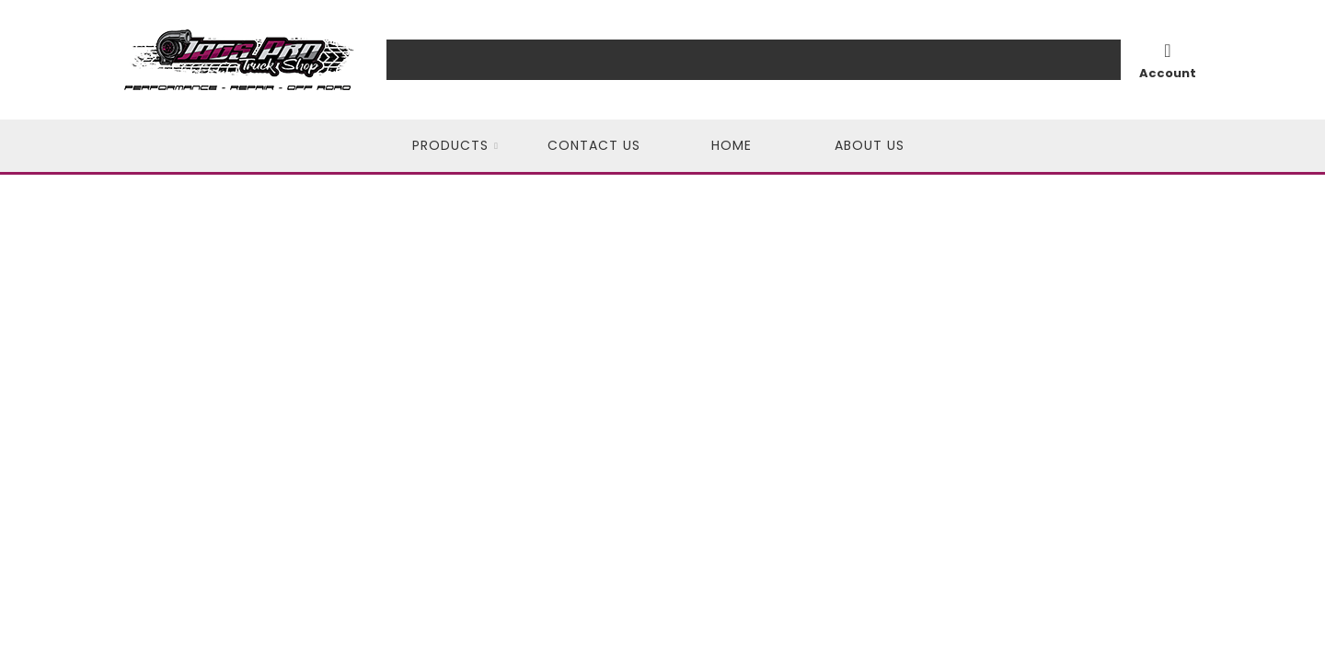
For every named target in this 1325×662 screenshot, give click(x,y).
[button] (455, 146)
